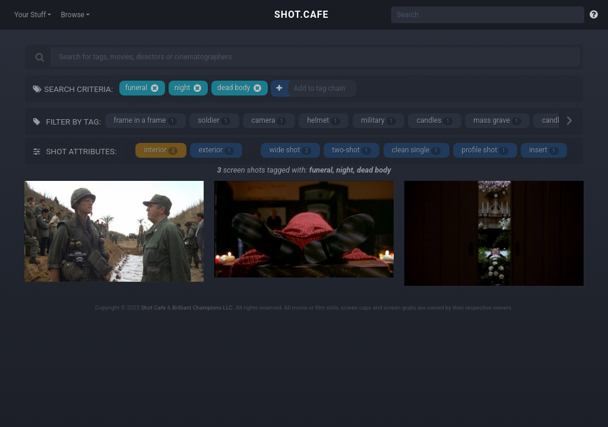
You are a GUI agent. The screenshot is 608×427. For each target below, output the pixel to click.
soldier (214, 120)
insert (543, 150)
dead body (239, 88)
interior (161, 150)
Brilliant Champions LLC (202, 307)
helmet (323, 120)
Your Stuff (30, 15)
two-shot (351, 150)
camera (268, 120)
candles (435, 120)
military (378, 120)
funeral (142, 88)
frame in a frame (146, 120)
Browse (72, 15)
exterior (215, 150)
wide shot (290, 150)
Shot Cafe (153, 307)
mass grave (497, 120)
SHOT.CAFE (301, 14)
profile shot (484, 150)
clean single (416, 150)
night (188, 88)
